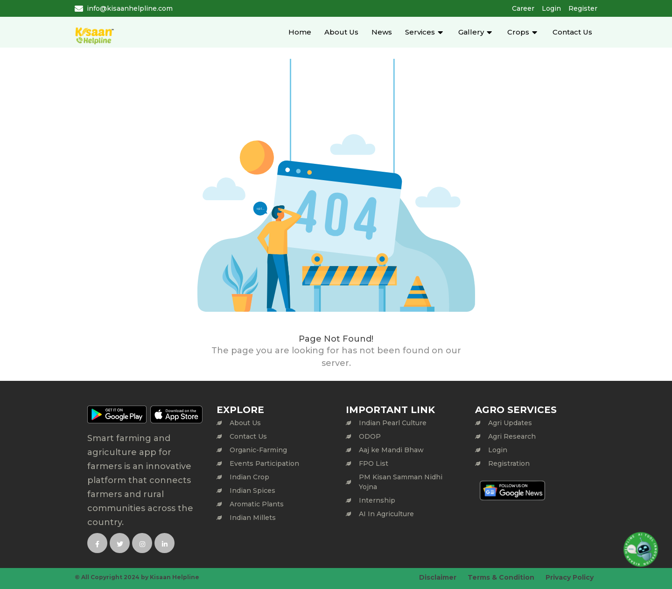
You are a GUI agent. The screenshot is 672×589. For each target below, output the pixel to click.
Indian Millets (253, 517)
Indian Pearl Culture (393, 423)
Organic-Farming (258, 450)
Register (582, 8)
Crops (518, 32)
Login (551, 8)
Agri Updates (510, 423)
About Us (341, 32)
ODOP (370, 436)
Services (420, 32)
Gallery (471, 32)
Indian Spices (252, 490)
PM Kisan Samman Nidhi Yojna (400, 482)
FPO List (373, 463)
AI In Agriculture (386, 514)
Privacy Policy (570, 577)
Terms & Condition (501, 577)
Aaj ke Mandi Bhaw (391, 450)
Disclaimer (437, 577)
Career (523, 8)
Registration (509, 463)
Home (299, 32)
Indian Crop (249, 477)
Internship (377, 500)
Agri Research (512, 436)
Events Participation (264, 463)
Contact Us (572, 32)
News (381, 32)
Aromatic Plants (257, 504)
